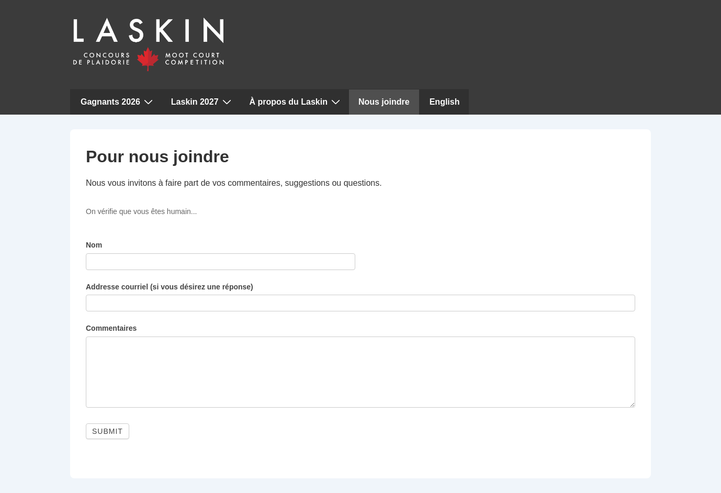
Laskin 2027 (202, 101)
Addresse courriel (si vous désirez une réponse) (169, 287)
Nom (94, 245)
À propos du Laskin (296, 101)
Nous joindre (384, 101)
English (445, 101)
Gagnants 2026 (118, 101)
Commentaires (111, 328)
